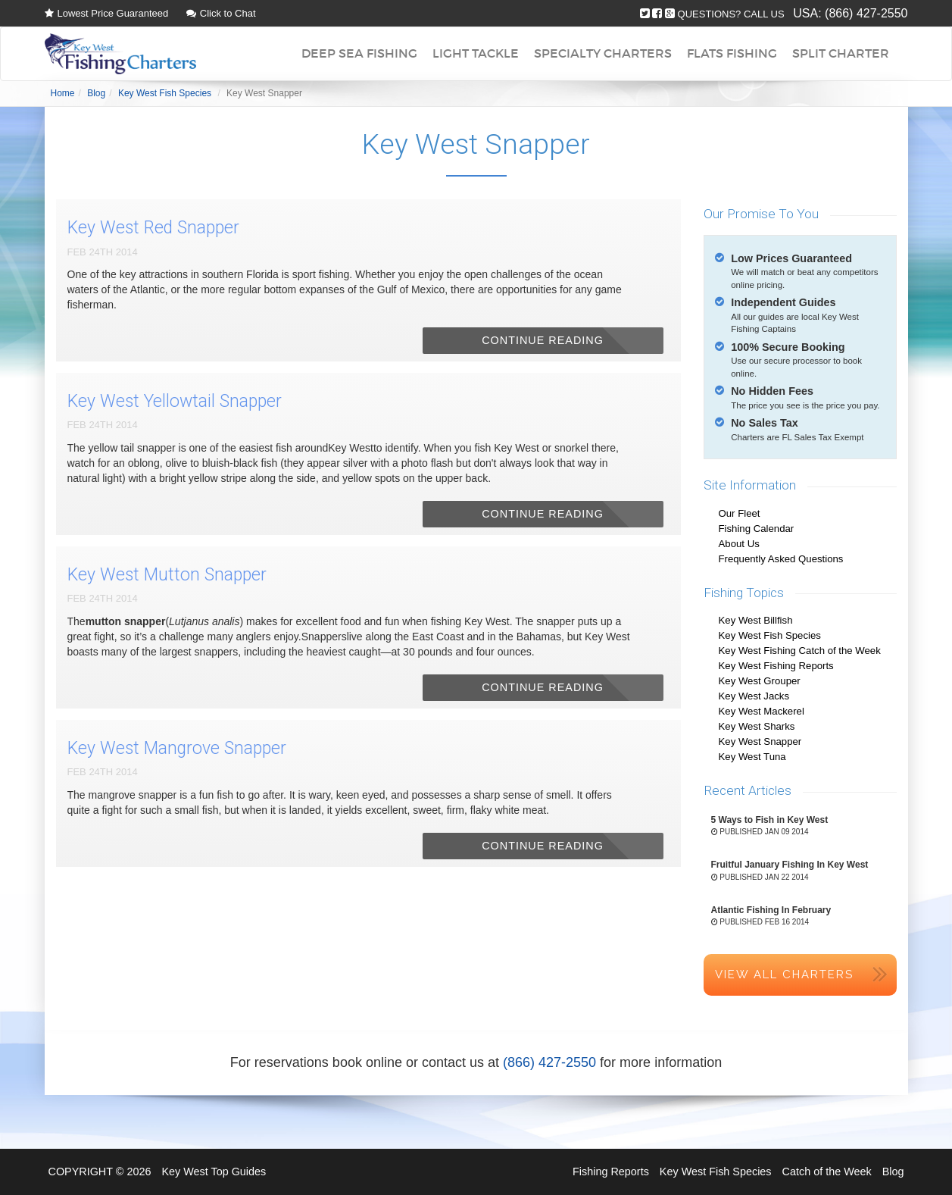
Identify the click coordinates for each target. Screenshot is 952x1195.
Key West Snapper (760, 741)
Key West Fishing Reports (776, 665)
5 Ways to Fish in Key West (770, 820)
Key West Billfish (756, 620)
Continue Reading (543, 340)
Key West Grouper (760, 681)
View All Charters (784, 974)
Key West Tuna (752, 756)
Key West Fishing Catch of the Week (800, 650)
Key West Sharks (757, 726)
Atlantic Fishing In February (771, 910)
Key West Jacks (754, 696)
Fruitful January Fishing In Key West (790, 864)
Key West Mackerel (761, 711)
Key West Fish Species (770, 635)
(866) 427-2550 (866, 13)
